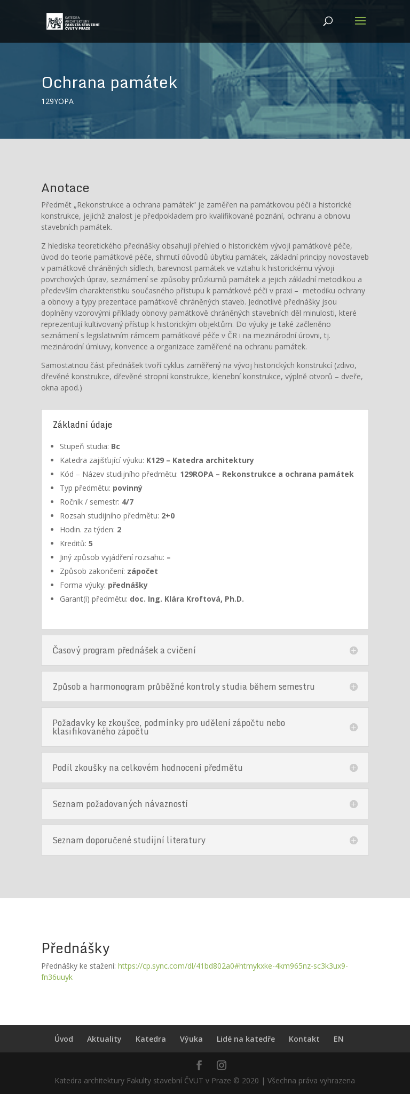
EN (339, 1039)
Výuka (191, 1039)
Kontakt (304, 1039)
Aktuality (104, 1039)
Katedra (151, 1039)
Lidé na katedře (246, 1039)
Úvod (63, 1039)
